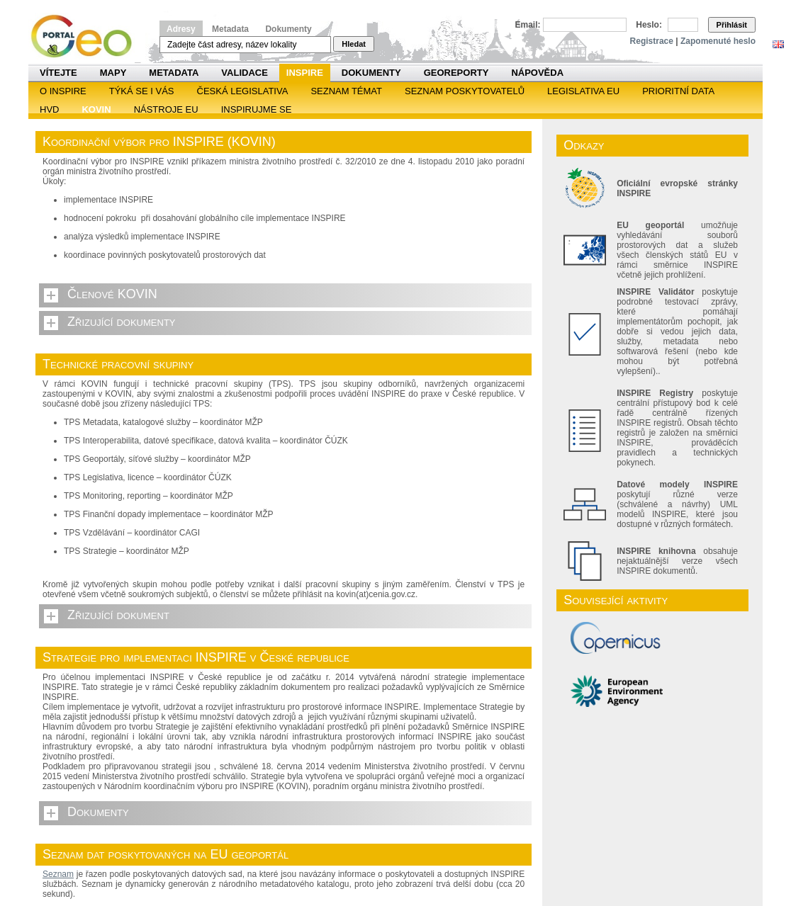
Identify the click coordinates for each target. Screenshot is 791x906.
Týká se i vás (141, 91)
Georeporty (456, 72)
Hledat (354, 44)
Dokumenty (288, 29)
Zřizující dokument (118, 615)
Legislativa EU (583, 91)
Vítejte (58, 72)
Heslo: (649, 25)
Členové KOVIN (112, 294)
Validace (244, 72)
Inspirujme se (256, 109)
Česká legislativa (242, 91)
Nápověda (537, 72)
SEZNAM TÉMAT (346, 91)
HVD (49, 109)
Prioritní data (678, 91)
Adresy (181, 29)
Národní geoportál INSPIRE (86, 36)
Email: (528, 25)
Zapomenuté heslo (718, 41)
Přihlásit (732, 25)
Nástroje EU (166, 109)
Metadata (230, 29)
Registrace (651, 41)
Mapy (113, 72)
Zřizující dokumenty (121, 322)
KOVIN (96, 109)
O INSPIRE (63, 91)
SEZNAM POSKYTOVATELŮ (464, 91)
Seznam (58, 874)
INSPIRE (304, 72)
